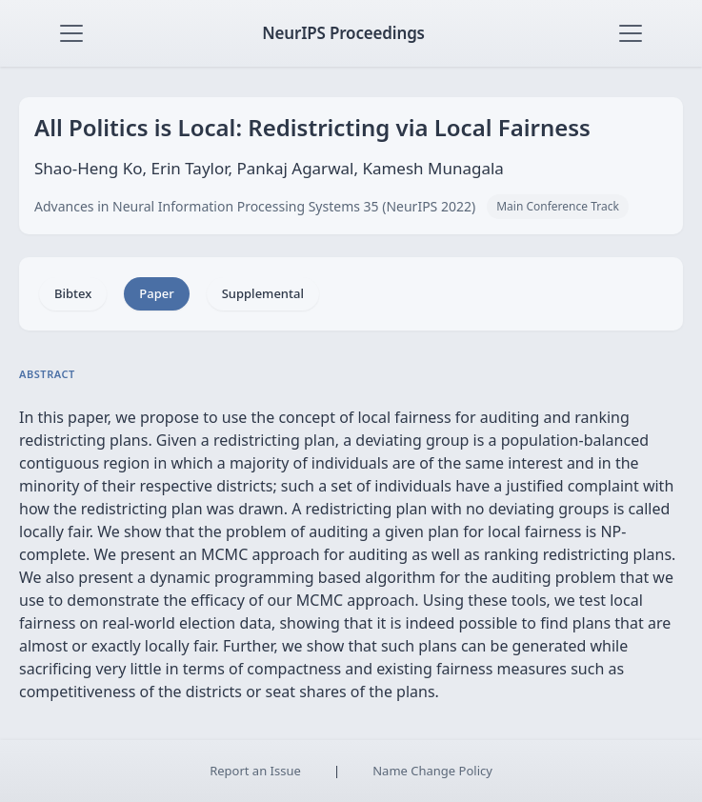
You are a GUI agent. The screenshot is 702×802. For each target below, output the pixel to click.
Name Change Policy (432, 770)
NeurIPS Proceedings (343, 33)
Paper (156, 293)
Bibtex (72, 293)
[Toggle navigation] (71, 33)
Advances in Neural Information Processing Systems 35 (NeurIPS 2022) (254, 206)
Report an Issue (255, 770)
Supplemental (263, 293)
